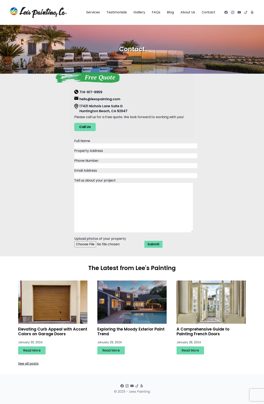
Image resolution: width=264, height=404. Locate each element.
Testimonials (116, 12)
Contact (208, 12)
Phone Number (135, 163)
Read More (32, 350)
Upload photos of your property (109, 241)
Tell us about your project (133, 206)
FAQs (156, 12)
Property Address (135, 153)
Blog (170, 12)
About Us (187, 12)
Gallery (139, 12)
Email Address (135, 173)
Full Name (135, 143)
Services (93, 12)
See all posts (28, 363)
